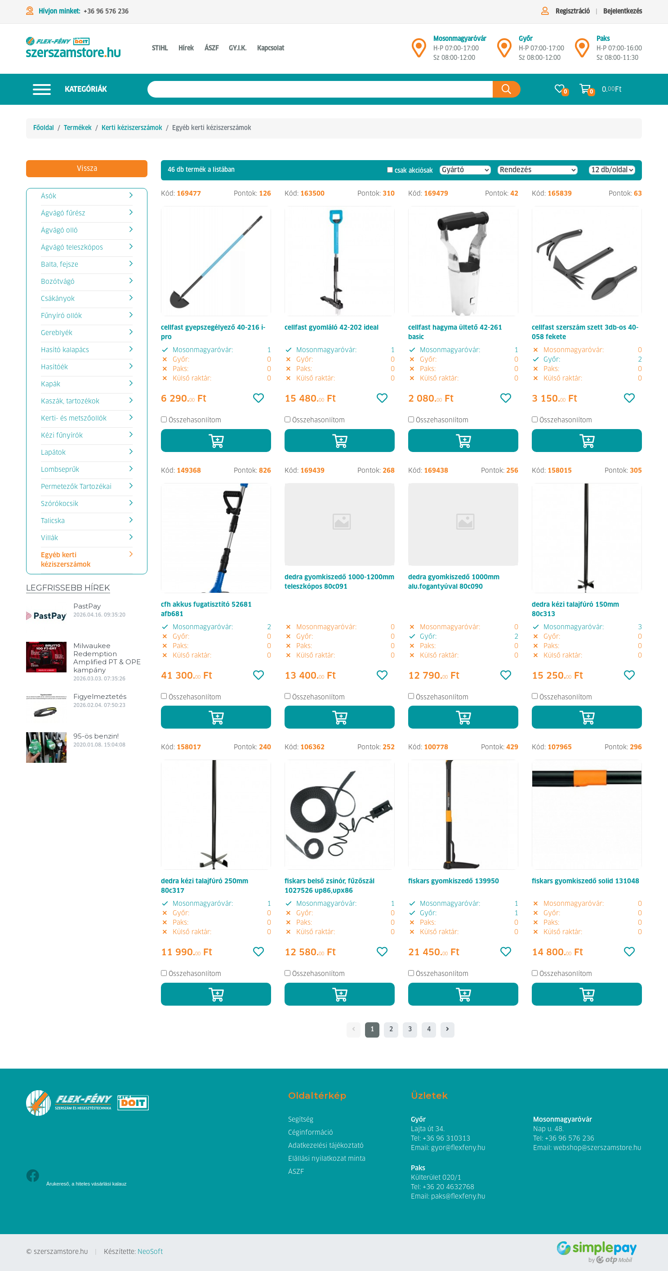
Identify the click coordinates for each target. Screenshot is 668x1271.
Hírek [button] (186, 48)
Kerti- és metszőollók (74, 419)
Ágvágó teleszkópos (72, 248)
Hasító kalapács (65, 350)
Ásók (48, 196)
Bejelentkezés (622, 12)
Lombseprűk (60, 470)
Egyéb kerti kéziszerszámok (65, 560)
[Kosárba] (216, 440)
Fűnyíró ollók (61, 316)
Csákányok (58, 299)
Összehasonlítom (195, 420)
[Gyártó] (465, 170)
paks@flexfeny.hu (458, 1197)
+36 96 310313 (446, 1139)
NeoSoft (150, 1252)
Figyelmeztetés (99, 696)
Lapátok (53, 453)
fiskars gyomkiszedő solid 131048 (585, 881)
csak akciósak (414, 171)
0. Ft (612, 89)
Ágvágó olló (59, 231)
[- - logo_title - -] (447, 1030)
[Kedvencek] (258, 399)
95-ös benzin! (96, 736)
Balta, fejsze (59, 265)
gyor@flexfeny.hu (458, 1148)
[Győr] (504, 52)
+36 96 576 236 (106, 12)
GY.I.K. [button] (237, 48)
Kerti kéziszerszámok (132, 128)
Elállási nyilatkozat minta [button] (326, 1159)
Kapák (50, 384)
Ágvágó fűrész (63, 213)
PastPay (87, 606)
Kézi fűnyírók (62, 436)
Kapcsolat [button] (270, 48)
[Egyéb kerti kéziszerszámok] (73, 49)
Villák (49, 538)
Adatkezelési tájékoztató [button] (326, 1146)
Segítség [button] (300, 1120)
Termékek (78, 128)
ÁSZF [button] (211, 48)
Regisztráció (573, 12)
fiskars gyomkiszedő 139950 (453, 881)
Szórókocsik (59, 504)
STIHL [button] (160, 48)
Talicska (53, 521)
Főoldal (43, 128)
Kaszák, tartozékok (70, 401)
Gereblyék (56, 333)
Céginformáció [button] (310, 1133)
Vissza (87, 168)
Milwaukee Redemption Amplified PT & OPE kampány (107, 657)
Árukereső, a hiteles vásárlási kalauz (86, 1183)
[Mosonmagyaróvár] (419, 52)
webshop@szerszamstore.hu (597, 1148)
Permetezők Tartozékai (76, 487)
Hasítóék (54, 367)
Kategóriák (66, 89)
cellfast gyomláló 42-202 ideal (332, 328)
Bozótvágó (58, 282)
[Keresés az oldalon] (320, 89)
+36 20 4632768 (448, 1187)
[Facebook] (32, 1177)
